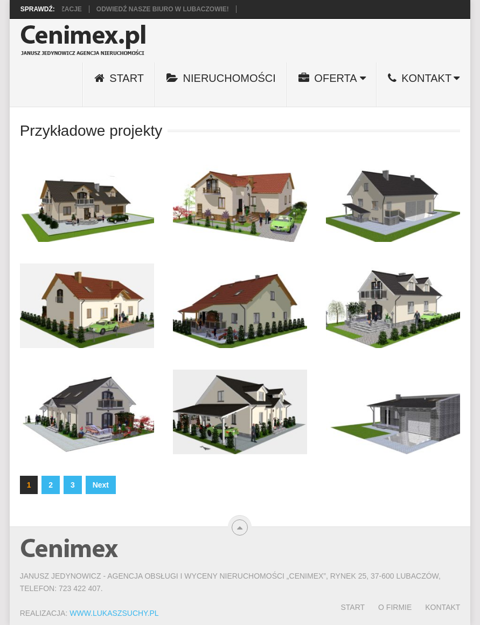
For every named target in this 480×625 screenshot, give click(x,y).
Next (101, 485)
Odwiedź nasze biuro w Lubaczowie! (167, 9)
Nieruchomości (221, 78)
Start (119, 78)
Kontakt (420, 78)
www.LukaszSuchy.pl (113, 613)
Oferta (327, 78)
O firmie (395, 607)
